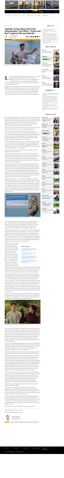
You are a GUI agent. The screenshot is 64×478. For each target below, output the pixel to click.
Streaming (14, 39)
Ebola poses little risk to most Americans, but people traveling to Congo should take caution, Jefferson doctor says (50, 100)
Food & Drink (15, 15)
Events (48, 12)
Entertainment (30, 15)
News (26, 12)
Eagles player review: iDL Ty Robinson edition (49, 32)
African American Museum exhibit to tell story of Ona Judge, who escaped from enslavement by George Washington (50, 34)
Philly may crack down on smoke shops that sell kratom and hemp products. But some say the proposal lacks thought (49, 97)
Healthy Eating (46, 195)
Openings (44, 150)
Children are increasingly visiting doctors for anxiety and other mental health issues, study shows (50, 94)
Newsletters (44, 15)
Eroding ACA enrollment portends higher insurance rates (50, 43)
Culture (41, 11)
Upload (31, 422)
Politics (44, 50)
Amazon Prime (35, 422)
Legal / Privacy (36, 448)
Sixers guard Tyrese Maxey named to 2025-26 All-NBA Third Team (49, 30)
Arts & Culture (38, 15)
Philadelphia (21, 422)
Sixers (44, 82)
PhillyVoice (13, 12)
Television (9, 39)
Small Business (46, 130)
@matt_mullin (18, 410)
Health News (45, 63)
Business (44, 163)
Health (33, 12)
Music (24, 15)
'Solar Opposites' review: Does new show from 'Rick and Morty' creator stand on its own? (28, 249)
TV (20, 15)
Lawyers (44, 208)
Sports (55, 12)
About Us (7, 448)
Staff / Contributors (45, 448)
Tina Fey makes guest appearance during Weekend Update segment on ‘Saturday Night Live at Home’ (28, 257)
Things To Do (45, 117)
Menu (6, 12)
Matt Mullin (13, 36)
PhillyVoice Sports (18, 412)
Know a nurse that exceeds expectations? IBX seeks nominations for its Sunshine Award (50, 108)
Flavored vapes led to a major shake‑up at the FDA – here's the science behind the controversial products (50, 40)
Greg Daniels (27, 422)
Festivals (45, 76)
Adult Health (45, 124)
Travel (44, 156)
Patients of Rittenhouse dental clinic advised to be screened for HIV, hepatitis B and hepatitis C (50, 105)
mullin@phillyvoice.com (17, 419)
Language (45, 137)
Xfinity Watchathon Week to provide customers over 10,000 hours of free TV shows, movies (29, 261)
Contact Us (25, 448)
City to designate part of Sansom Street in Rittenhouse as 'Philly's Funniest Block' (50, 37)
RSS (52, 448)
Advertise (16, 448)
